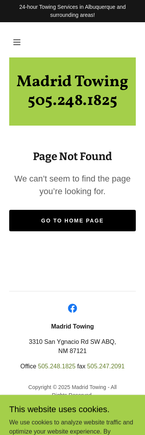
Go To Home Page (72, 221)
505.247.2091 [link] (106, 366)
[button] (17, 42)
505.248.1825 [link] (57, 366)
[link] (72, 91)
